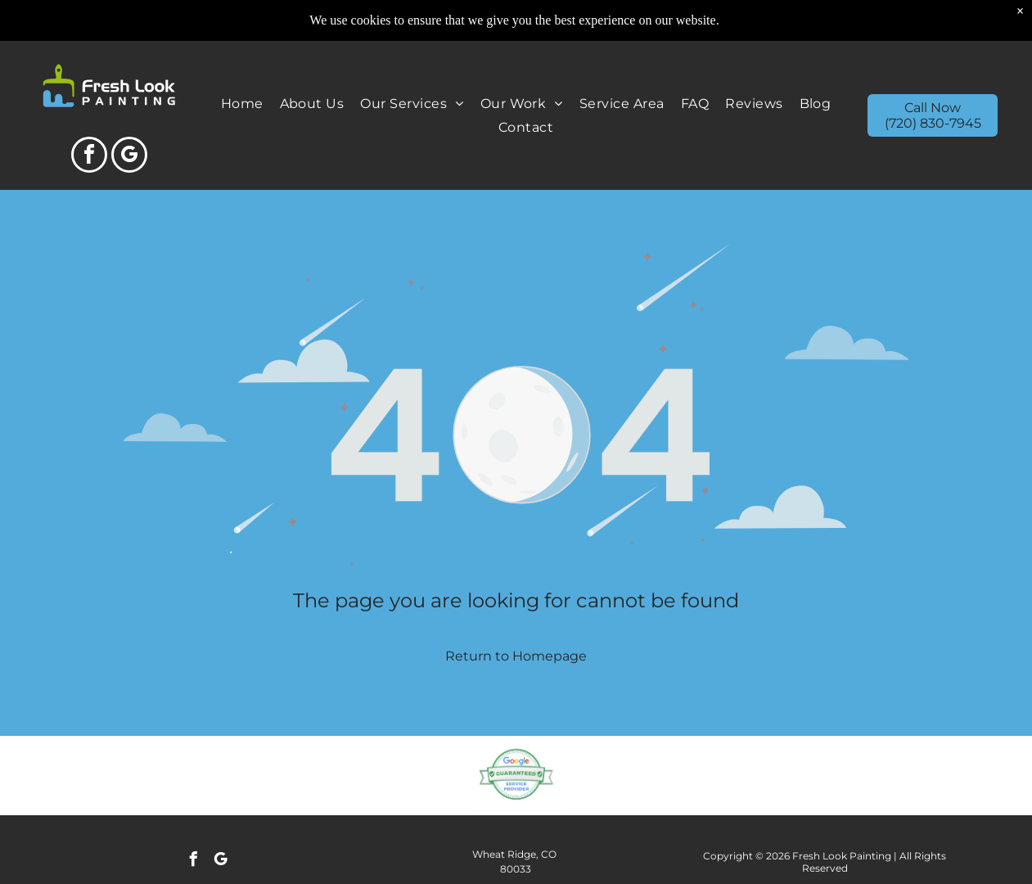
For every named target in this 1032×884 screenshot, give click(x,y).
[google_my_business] (129, 157)
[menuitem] (242, 103)
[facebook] (89, 157)
